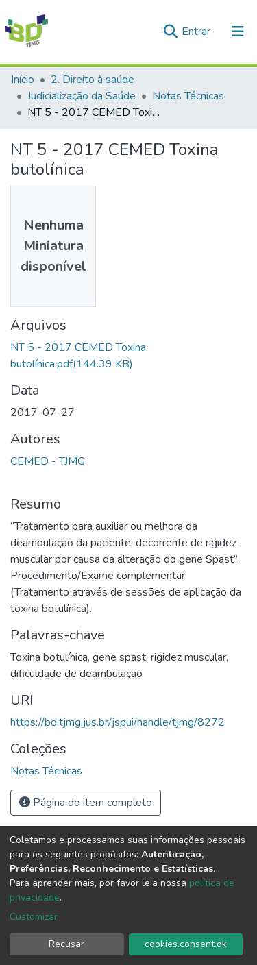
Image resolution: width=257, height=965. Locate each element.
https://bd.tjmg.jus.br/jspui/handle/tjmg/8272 (117, 722)
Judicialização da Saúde (81, 95)
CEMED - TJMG (47, 461)
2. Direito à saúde (92, 79)
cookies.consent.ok (186, 944)
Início (22, 79)
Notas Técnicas (188, 95)
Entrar (197, 31)
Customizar (34, 916)
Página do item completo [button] (85, 802)
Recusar (66, 944)
